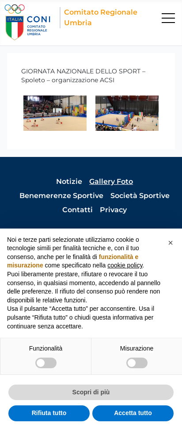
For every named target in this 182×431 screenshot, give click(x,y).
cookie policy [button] (124, 265)
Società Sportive (140, 195)
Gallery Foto (111, 181)
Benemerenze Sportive (61, 195)
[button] (170, 243)
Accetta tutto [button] (133, 412)
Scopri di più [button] (91, 392)
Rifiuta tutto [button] (49, 412)
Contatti (77, 210)
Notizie (69, 181)
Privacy (113, 210)
